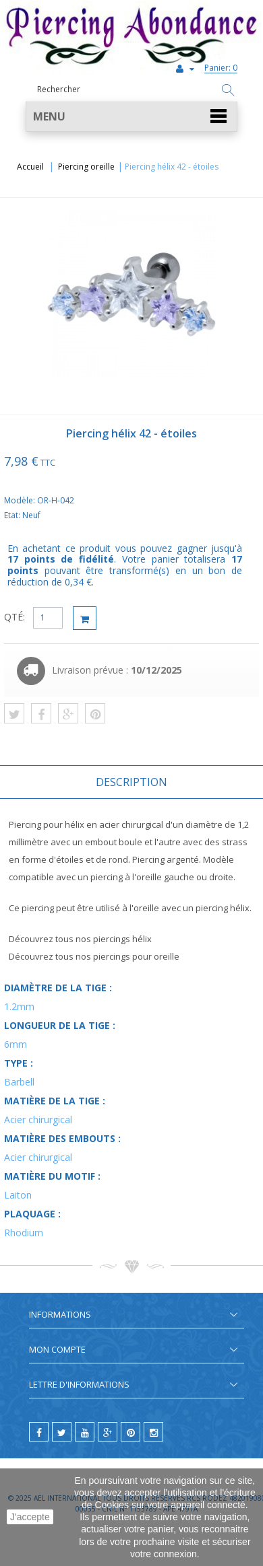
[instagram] (153, 1432)
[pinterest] (130, 1432)
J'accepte (30, 1516)
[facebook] (39, 1432)
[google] (107, 1432)
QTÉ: (14, 616)
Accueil (30, 166)
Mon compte (57, 1349)
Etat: (13, 515)
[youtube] (84, 1432)
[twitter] (61, 1432)
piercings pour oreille (136, 956)
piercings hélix (122, 939)
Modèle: (20, 500)
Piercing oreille (86, 166)
